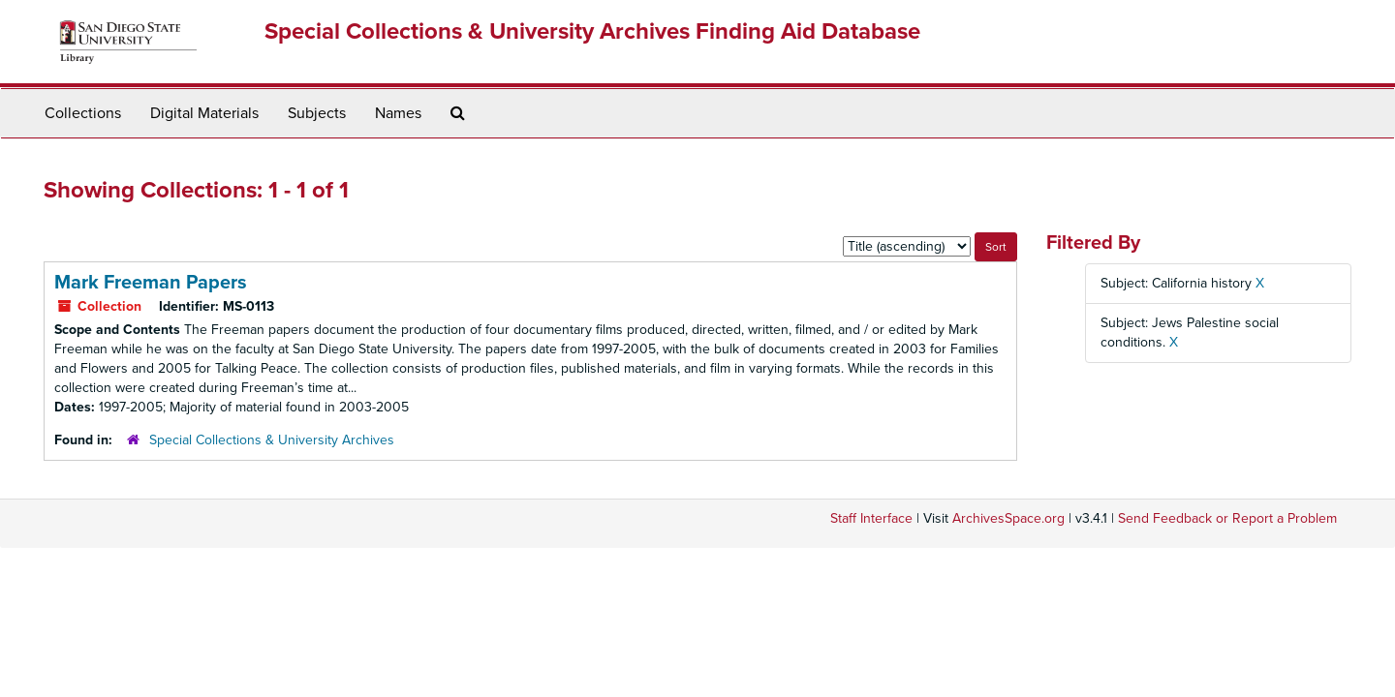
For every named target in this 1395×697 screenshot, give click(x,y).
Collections (83, 113)
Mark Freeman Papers (150, 282)
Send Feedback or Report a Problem (1227, 518)
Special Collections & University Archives (271, 440)
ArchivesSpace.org (1008, 518)
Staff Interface (871, 518)
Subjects (317, 113)
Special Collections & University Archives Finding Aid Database (592, 31)
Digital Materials (204, 113)
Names (398, 113)
